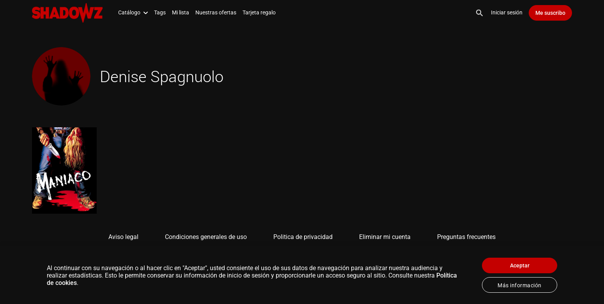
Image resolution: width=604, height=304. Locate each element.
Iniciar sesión (507, 12)
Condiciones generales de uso (206, 237)
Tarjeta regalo (259, 12)
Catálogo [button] (133, 12)
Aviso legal (123, 237)
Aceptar (520, 265)
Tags (160, 12)
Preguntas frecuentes (466, 237)
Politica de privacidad (303, 237)
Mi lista (180, 12)
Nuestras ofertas (215, 12)
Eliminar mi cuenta (385, 237)
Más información (520, 285)
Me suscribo (550, 13)
